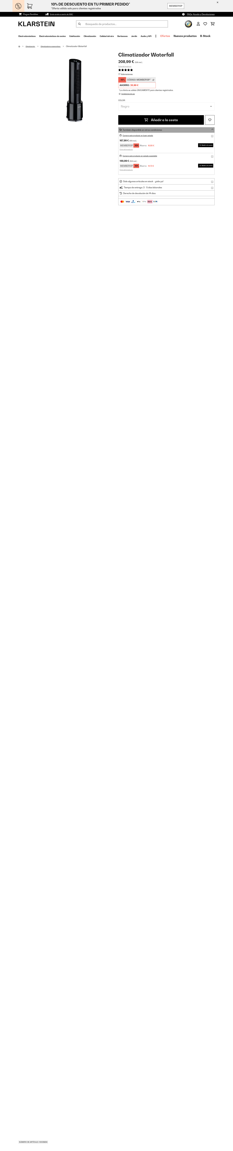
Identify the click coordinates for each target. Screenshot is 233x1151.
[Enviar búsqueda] (79, 24)
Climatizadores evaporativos (57, 46)
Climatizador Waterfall (86, 46)
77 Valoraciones (125, 74)
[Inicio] (22, 46)
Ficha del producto (124, 66)
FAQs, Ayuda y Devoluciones (201, 14)
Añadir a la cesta (161, 120)
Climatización (32, 46)
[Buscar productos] (122, 24)
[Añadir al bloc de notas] (210, 120)
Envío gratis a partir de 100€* (64, 14)
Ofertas (209, 35)
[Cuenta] (198, 24)
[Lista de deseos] (205, 24)
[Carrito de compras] (213, 24)
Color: (121, 100)
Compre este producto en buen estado (141, 135)
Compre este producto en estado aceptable (144, 155)
